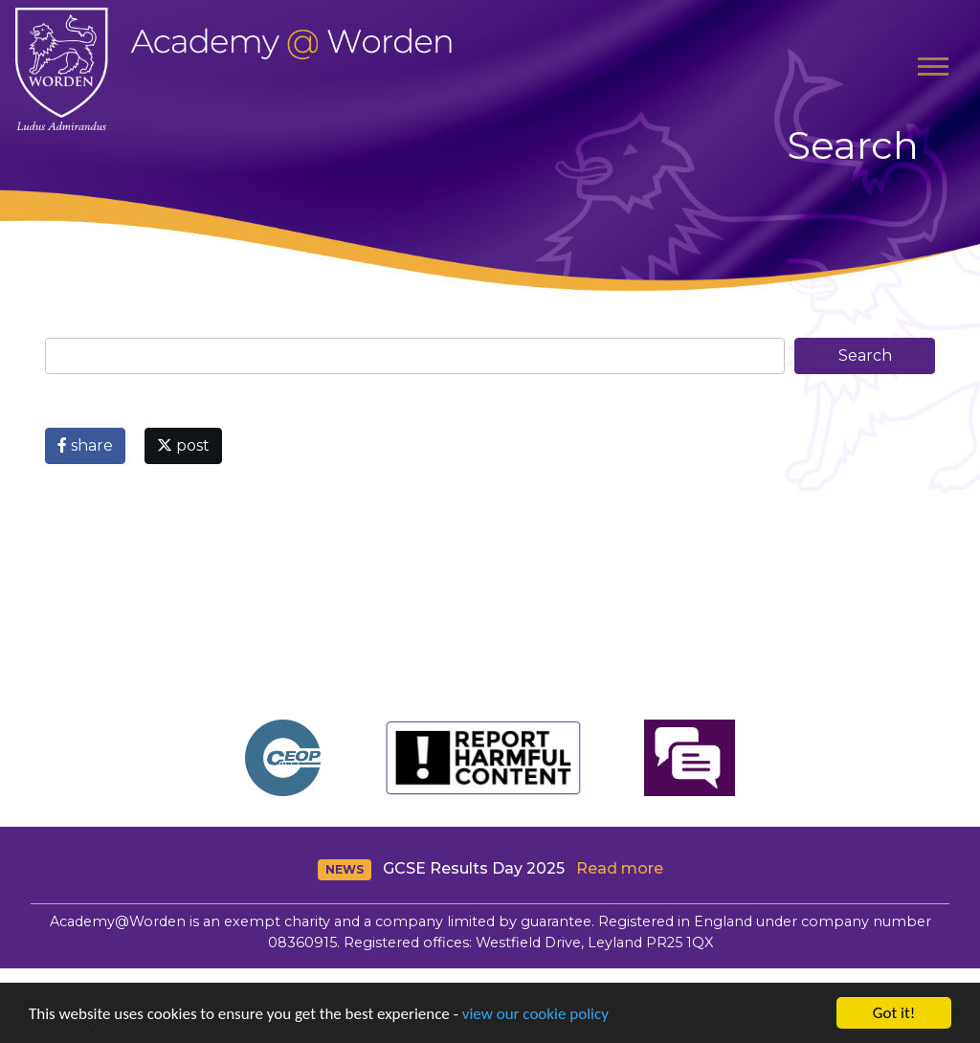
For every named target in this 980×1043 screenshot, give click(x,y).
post (183, 445)
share (85, 445)
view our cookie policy (535, 1014)
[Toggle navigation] (933, 69)
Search (865, 355)
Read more (619, 868)
